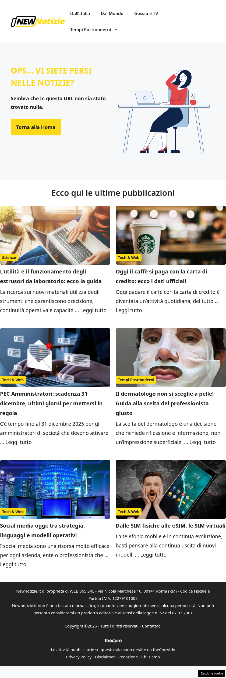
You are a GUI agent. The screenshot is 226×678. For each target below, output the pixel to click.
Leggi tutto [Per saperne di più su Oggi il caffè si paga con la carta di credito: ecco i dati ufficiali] (129, 310)
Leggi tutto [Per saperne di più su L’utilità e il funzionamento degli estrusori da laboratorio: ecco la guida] (93, 310)
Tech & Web (128, 257)
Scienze (9, 257)
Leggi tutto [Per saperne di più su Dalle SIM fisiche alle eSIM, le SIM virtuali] (153, 554)
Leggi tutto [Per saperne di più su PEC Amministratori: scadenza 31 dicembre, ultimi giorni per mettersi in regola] (18, 442)
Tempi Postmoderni (96, 29)
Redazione (128, 656)
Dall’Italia (80, 13)
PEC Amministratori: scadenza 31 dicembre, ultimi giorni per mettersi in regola (51, 403)
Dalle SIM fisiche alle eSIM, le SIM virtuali (170, 525)
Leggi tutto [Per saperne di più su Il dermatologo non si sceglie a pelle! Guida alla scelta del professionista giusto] (202, 442)
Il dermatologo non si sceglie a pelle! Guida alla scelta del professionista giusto (165, 403)
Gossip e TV (146, 13)
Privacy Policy (79, 656)
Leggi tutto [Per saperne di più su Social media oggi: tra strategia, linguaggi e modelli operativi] (13, 564)
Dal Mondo (112, 13)
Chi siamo (150, 656)
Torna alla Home (35, 127)
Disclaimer (105, 656)
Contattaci (151, 626)
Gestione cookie (211, 673)
